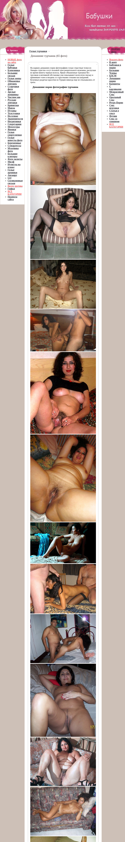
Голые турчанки (38, 51)
